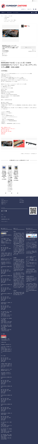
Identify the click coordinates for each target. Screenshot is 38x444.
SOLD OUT (28, 47)
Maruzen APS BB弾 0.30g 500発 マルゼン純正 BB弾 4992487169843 (4, 174)
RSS (2, 215)
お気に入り (4, 54)
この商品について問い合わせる (26, 153)
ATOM (4, 215)
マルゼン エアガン (12, 21)
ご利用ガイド (3, 12)
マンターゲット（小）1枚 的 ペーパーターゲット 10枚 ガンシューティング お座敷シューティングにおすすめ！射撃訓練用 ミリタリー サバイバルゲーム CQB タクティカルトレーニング (10, 179)
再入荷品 (6, 18)
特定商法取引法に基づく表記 (5, 217)
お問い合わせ (9, 12)
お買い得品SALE (7, 17)
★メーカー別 (6, 21)
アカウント (34, 0)
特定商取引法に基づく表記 (32, 51)
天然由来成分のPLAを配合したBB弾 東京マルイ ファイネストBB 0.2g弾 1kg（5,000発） (16, 175)
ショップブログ (15, 12)
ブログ (2, 214)
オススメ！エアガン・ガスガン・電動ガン (10, 20)
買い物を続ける (34, 153)
